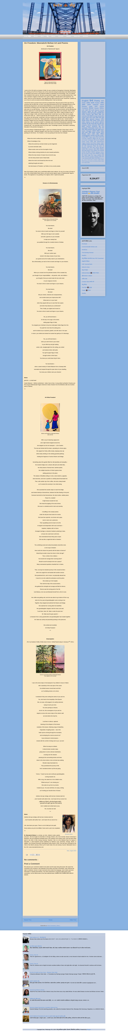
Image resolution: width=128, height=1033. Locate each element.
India (90, 106)
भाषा (103, 128)
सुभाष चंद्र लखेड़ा (96, 129)
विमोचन (89, 152)
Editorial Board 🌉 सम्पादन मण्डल (90, 273)
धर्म (86, 152)
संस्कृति (88, 144)
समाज (83, 156)
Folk (83, 158)
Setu (42, 36)
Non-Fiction (93, 143)
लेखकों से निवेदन (85, 261)
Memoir (102, 122)
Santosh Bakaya (95, 119)
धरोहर (83, 119)
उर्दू (96, 135)
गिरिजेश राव (98, 153)
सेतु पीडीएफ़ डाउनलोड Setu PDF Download (92, 258)
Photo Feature (86, 114)
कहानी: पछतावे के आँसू (34, 981)
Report (98, 143)
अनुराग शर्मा (88, 110)
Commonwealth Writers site (89, 246)
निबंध (91, 120)
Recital (86, 158)
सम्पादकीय (99, 113)
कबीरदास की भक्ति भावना (35, 998)
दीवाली (93, 158)
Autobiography (86, 135)
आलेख (88, 103)
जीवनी (86, 129)
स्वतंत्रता (93, 152)
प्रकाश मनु (90, 111)
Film (92, 155)
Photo (87, 141)
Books (36, 36)
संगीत (83, 161)
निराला (94, 146)
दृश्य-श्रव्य (102, 147)
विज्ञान (87, 137)
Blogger (89, 1029)
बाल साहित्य (90, 116)
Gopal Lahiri (85, 117)
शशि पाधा (97, 123)
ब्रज (103, 156)
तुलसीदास (99, 155)
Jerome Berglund (91, 126)
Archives (85, 36)
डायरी (100, 156)
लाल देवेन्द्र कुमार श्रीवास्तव (36, 946)
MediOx (84, 255)
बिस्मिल (102, 134)
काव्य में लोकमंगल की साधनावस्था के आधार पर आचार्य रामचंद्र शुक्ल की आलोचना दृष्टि (47, 1016)
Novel (96, 128)
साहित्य (98, 131)
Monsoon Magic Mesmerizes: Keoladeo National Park (43, 1007)
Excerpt (95, 116)
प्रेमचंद (97, 137)
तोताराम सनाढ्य (101, 161)
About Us (77, 36)
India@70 (89, 138)
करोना (93, 134)
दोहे (88, 147)
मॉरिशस (102, 144)
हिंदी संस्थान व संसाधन (87, 276)
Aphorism (87, 156)
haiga (95, 155)
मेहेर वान (101, 126)
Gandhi (88, 143)
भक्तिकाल (102, 149)
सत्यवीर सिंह (101, 137)
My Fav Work (85, 153)
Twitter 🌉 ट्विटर (86, 290)
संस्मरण (87, 120)
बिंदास (87, 119)
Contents (85, 108)
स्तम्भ (96, 106)
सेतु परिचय (84, 284)
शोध (103, 116)
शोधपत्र (91, 108)
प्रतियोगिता (84, 144)
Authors (60, 36)
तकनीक (89, 158)
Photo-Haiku (90, 159)
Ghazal (100, 116)
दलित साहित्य (96, 149)
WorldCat (84, 249)
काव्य (102, 101)
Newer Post (27, 920)
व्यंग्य (103, 113)
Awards (68, 36)
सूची (93, 114)
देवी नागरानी (91, 123)
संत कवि (84, 146)
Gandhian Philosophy (88, 128)
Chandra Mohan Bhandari (89, 125)
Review (84, 106)
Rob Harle (92, 117)
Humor (102, 152)
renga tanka (92, 153)
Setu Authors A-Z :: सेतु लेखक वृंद (38, 937)
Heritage (98, 152)
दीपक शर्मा (90, 113)
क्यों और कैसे (97, 144)
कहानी (92, 103)
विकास (98, 158)
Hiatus (53, 36)
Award (83, 141)
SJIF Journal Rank (87, 264)
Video (102, 143)
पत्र (100, 128)
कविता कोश (84, 278)
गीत (87, 123)
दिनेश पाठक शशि (100, 117)
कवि (95, 111)
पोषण (98, 134)
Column (97, 140)
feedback (96, 159)
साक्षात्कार (84, 123)
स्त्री (95, 141)
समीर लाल (101, 123)
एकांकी (99, 159)
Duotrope (84, 244)
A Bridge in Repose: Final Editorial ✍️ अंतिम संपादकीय (91, 192)
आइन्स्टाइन (92, 144)
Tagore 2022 (92, 137)
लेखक (83, 104)
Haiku (102, 131)
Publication (89, 146)
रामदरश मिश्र (85, 149)
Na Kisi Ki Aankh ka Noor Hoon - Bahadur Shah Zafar (43, 972)
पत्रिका (102, 159)
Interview (84, 116)
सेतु (47, 36)
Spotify (84, 293)
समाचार (94, 120)
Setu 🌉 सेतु (64, 5)
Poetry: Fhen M (34, 955)
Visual (91, 150)
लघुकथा (84, 113)
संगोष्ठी (88, 162)
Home (50, 920)
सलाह (85, 150)
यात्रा (98, 135)
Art (87, 113)
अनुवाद (94, 113)
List (83, 110)
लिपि (103, 155)
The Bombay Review (87, 252)
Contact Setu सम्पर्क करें (88, 281)
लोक (83, 150)
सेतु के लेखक (85, 270)
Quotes (92, 156)
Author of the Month (92, 122)
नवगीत (102, 153)
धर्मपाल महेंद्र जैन (99, 114)
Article (102, 106)
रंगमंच (96, 158)
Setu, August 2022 (71, 850)
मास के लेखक (84, 162)
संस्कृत (93, 132)
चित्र (83, 129)
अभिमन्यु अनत (97, 150)
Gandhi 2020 (100, 132)
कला (97, 138)
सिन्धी (91, 141)
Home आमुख (27, 36)
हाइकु (89, 155)
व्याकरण (85, 155)
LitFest (97, 147)
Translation (101, 111)
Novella (93, 135)
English (85, 101)
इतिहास (94, 138)
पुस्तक (89, 104)
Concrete (84, 138)
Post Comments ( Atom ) (53, 925)
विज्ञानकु (84, 134)
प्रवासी (94, 131)
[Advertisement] (93, 69)
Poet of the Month (94, 161)
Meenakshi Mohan (69, 834)
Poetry (97, 101)
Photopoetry (87, 161)
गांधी (94, 140)
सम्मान (88, 134)
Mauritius (84, 147)
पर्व (103, 146)
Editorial (95, 104)
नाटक (91, 147)
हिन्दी (91, 101)
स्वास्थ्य (88, 150)
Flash (98, 120)
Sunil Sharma (95, 110)
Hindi (83, 103)
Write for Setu (86, 267)
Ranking (96, 156)
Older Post (73, 920)
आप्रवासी (102, 150)
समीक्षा (102, 103)
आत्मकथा (90, 129)
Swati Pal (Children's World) (37, 990)
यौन (82, 155)
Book (102, 104)
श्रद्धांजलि (102, 140)
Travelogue (90, 140)
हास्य (94, 147)
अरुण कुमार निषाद (86, 132)
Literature (90, 149)
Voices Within (99, 108)
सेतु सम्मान (99, 146)
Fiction (97, 103)
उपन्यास (83, 152)
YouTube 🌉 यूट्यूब (87, 287)
